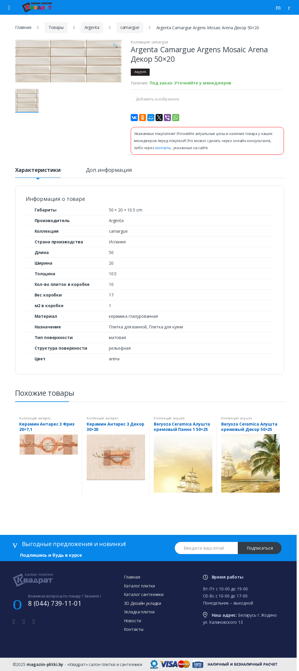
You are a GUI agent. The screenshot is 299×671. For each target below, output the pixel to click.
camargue (129, 27)
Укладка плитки (139, 612)
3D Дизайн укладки (142, 603)
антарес (44, 418)
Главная (23, 27)
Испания (117, 242)
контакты (163, 147)
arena (114, 358)
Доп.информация (109, 170)
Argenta (92, 27)
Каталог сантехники (144, 594)
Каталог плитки (139, 586)
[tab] (38, 172)
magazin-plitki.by (45, 664)
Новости (132, 620)
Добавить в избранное (157, 99)
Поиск (279, 7)
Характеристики (38, 170)
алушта (179, 418)
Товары (56, 27)
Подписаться (260, 548)
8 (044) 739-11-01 (55, 603)
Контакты (133, 629)
